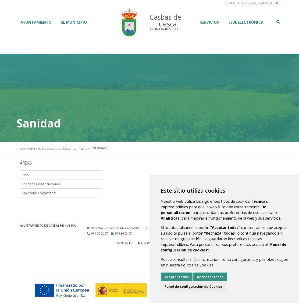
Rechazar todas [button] (210, 277)
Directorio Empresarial (39, 193)
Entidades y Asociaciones (41, 184)
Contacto (124, 243)
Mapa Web (145, 243)
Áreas (83, 149)
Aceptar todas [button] (176, 277)
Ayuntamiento (36, 22)
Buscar (278, 21)
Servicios (209, 22)
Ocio (25, 175)
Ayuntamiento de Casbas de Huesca (46, 149)
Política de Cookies (197, 265)
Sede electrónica (245, 22)
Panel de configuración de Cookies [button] (193, 286)
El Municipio (74, 22)
